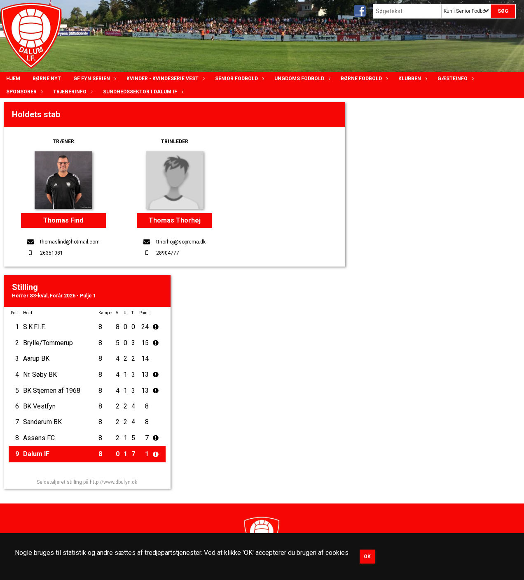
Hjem (13, 78)
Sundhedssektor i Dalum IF (142, 92)
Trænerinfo (72, 92)
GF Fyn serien (93, 78)
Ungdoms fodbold (301, 78)
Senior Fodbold (238, 78)
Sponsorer (23, 92)
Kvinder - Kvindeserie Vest (164, 78)
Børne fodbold (363, 78)
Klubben (411, 78)
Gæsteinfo (454, 78)
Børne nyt (47, 78)
